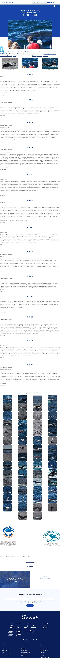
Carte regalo (42, 652)
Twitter (30, 564)
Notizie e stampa (24, 650)
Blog (3, 652)
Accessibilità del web (44, 653)
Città (32, 596)
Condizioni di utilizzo (44, 648)
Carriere (3, 648)
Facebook (30, 566)
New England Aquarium (40, 56)
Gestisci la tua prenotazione (26, 652)
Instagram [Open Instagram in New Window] (26, 639)
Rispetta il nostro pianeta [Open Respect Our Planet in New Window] (6, 650)
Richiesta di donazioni (6, 653)
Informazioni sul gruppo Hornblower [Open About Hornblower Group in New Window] (8, 646)
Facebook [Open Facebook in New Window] (23, 639)
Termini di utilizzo (28, 602)
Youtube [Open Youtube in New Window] (36, 639)
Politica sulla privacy (44, 650)
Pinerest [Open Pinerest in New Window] (33, 639)
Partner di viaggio (24, 655)
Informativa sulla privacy (36, 602)
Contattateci (23, 648)
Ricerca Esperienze (36, 2)
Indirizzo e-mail (7, 596)
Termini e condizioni (44, 646)
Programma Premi (24, 653)
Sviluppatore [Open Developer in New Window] (42, 655)
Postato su (30, 18)
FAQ (22, 646)
